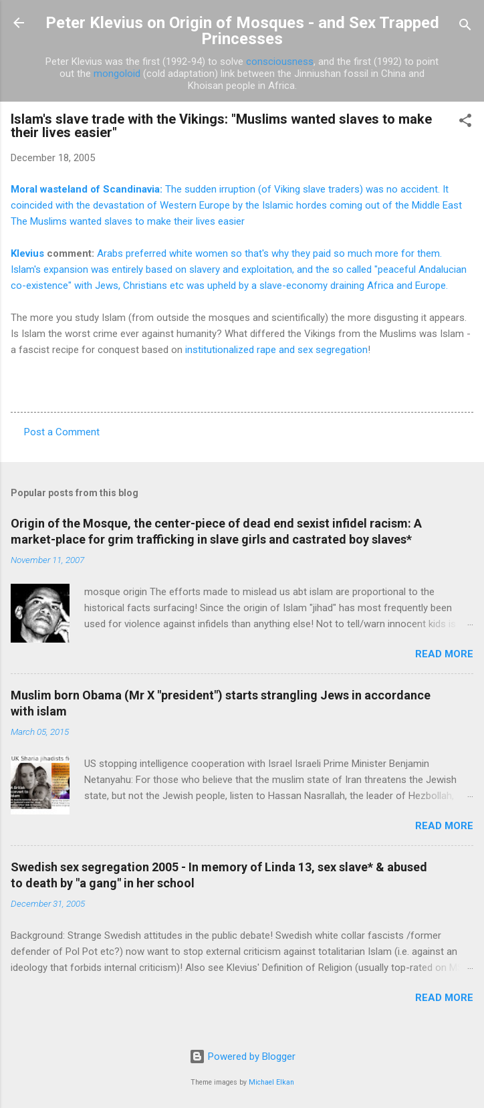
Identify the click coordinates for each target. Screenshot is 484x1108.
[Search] (465, 27)
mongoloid (117, 74)
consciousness (280, 62)
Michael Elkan (271, 1082)
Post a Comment (62, 432)
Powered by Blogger (242, 1056)
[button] (465, 122)
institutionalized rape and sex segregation (276, 350)
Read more (444, 654)
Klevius (27, 253)
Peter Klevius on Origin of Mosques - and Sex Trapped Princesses (242, 30)
